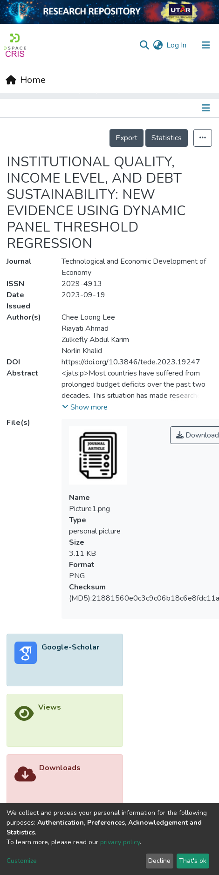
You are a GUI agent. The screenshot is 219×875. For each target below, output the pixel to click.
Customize (22, 860)
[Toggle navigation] (207, 108)
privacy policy (120, 842)
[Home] (26, 80)
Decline (159, 860)
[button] (158, 45)
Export (126, 138)
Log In (176, 45)
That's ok (192, 860)
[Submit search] (144, 45)
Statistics (166, 138)
